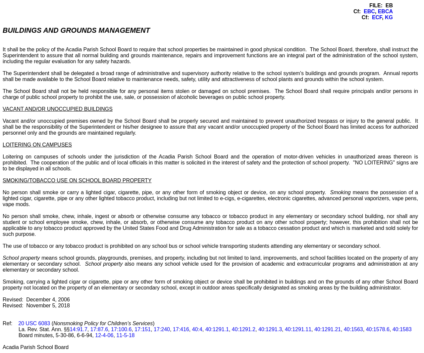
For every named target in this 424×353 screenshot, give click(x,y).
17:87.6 (99, 329)
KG (389, 17)
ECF (377, 17)
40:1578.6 (378, 329)
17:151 (142, 329)
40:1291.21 (327, 329)
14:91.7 (78, 329)
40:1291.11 (298, 329)
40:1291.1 (217, 329)
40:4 (197, 329)
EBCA (385, 11)
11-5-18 (125, 335)
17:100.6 (121, 329)
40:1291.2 (243, 329)
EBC (369, 11)
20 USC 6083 (34, 323)
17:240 (162, 329)
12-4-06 (104, 335)
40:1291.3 (270, 329)
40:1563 (353, 329)
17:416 (181, 329)
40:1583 (402, 329)
